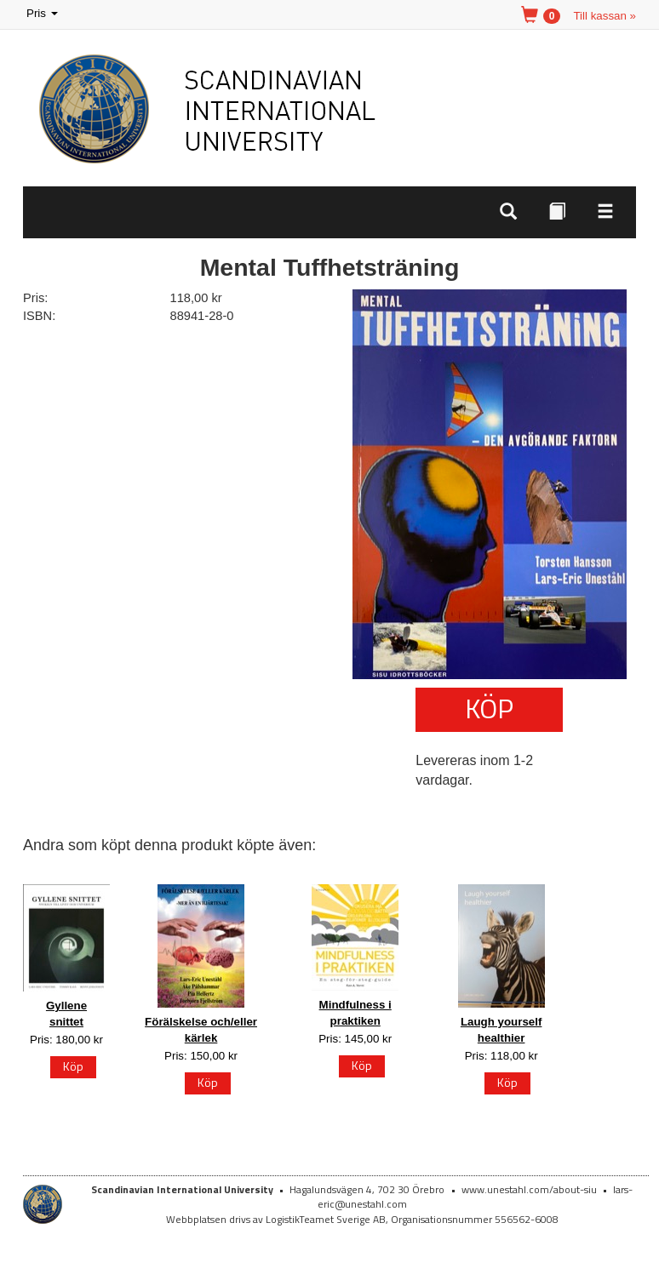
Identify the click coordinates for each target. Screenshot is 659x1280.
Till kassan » (604, 15)
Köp (489, 708)
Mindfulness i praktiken (355, 1012)
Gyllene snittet (66, 1013)
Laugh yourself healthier (501, 1029)
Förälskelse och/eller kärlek (201, 1029)
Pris (43, 14)
